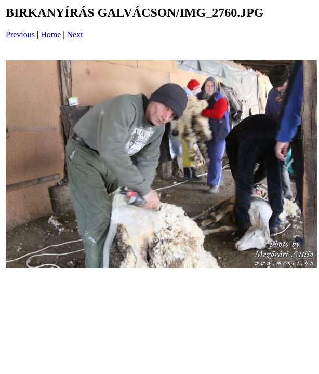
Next (75, 34)
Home (51, 34)
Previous (20, 34)
